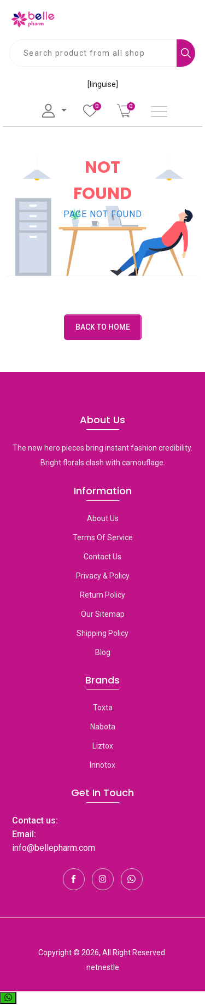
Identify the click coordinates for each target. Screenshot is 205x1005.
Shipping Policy (102, 633)
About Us (103, 518)
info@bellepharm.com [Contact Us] (53, 848)
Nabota (102, 726)
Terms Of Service (103, 537)
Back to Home (102, 327)
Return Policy (102, 595)
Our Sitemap (103, 614)
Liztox (102, 745)
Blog (102, 652)
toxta (103, 707)
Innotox (102, 765)
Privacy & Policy (103, 575)
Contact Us (102, 556)
